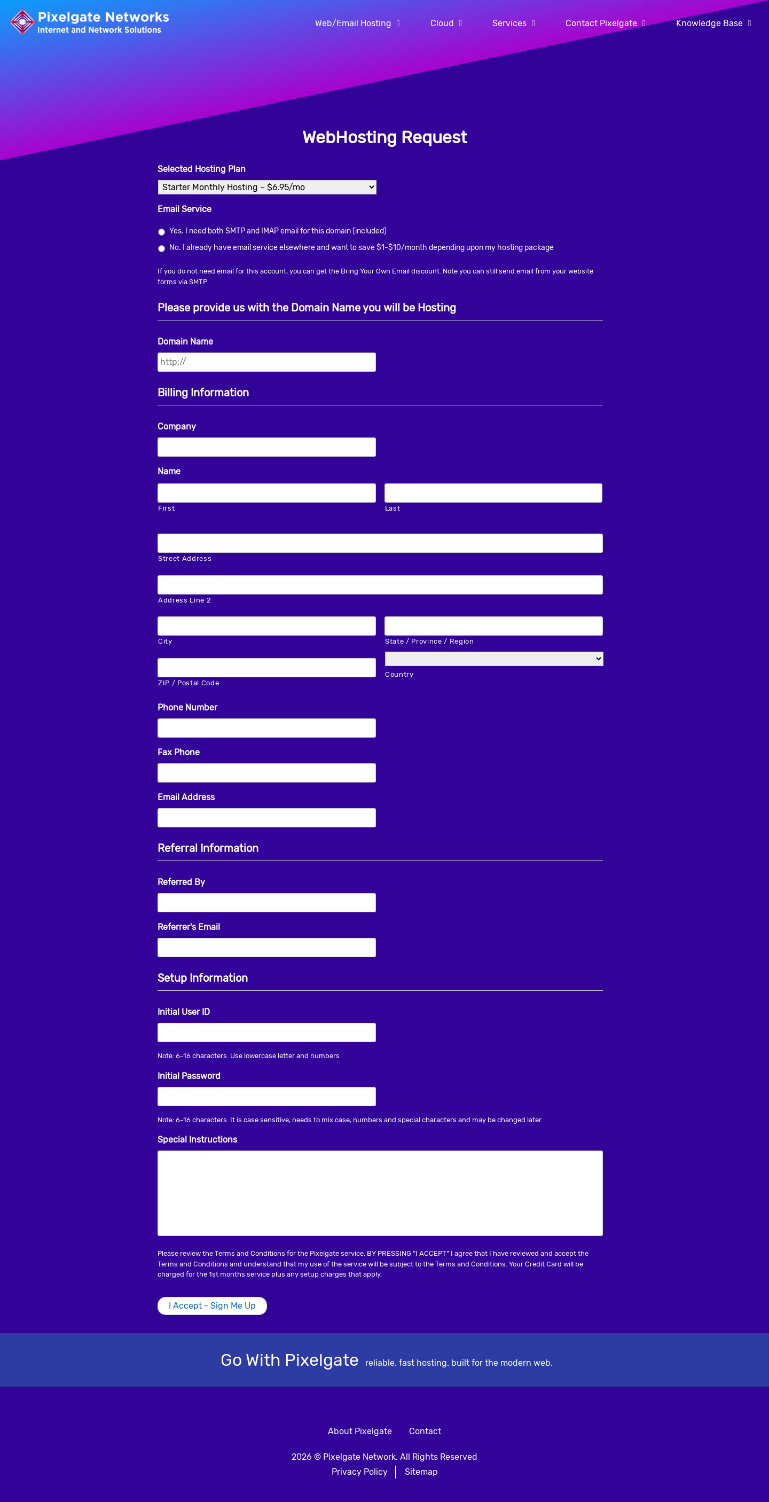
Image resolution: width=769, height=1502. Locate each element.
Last (393, 508)
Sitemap (421, 1472)
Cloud (442, 23)
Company (177, 426)
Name (169, 471)
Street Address (184, 558)
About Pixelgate (360, 1431)
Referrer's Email (189, 927)
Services (509, 23)
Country (399, 674)
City (165, 641)
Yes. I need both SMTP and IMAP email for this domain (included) (278, 231)
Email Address (186, 797)
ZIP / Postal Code (188, 683)
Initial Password (189, 1076)
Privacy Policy (360, 1472)
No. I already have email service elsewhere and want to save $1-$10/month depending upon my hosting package (361, 247)
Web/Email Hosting (353, 23)
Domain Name (185, 342)
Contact (425, 1431)
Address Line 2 (184, 600)
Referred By (181, 882)
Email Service (184, 209)
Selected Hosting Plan (202, 169)
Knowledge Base (709, 23)
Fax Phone (179, 752)
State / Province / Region (429, 641)
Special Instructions (197, 1140)
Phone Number (187, 707)
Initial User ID (184, 1012)
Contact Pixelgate (601, 23)
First (166, 508)
